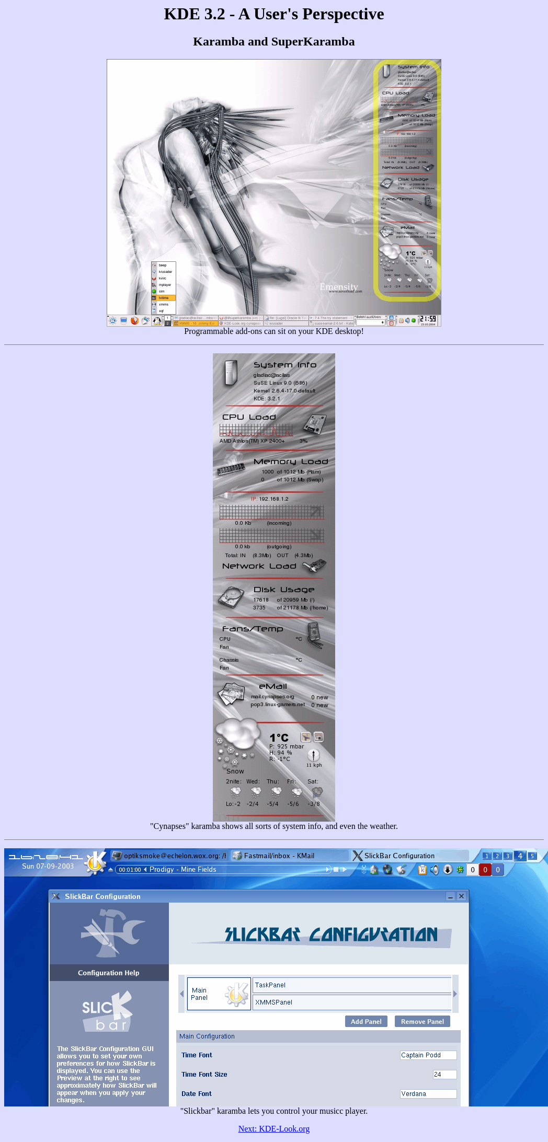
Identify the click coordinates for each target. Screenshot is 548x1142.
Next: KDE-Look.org (274, 1128)
